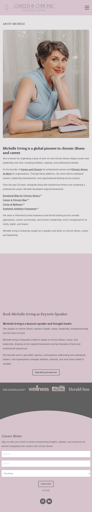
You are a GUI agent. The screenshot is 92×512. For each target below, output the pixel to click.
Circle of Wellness (13, 204)
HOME (46, 490)
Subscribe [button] (46, 484)
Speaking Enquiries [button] (46, 372)
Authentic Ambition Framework (20, 209)
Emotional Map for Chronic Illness (21, 196)
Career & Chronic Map (15, 200)
